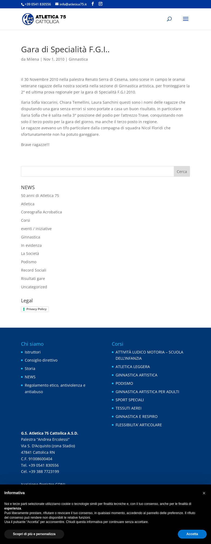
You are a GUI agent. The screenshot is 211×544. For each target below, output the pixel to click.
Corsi (25, 220)
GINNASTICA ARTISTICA (136, 374)
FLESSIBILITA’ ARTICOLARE (139, 424)
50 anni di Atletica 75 (40, 195)
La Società (30, 253)
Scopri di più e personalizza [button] (34, 534)
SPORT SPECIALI (130, 399)
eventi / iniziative (36, 228)
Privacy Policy (36, 309)
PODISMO (124, 383)
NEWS (30, 376)
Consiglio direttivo (41, 360)
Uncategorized (34, 286)
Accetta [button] (192, 534)
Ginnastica (78, 59)
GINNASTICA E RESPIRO (137, 416)
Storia (30, 368)
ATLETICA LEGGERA (133, 366)
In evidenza (31, 245)
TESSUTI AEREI (128, 408)
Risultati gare (33, 278)
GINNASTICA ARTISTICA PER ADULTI (147, 391)
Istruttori (33, 352)
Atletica (27, 203)
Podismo (28, 261)
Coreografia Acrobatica (41, 211)
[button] (204, 493)
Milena (33, 59)
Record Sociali (33, 270)
